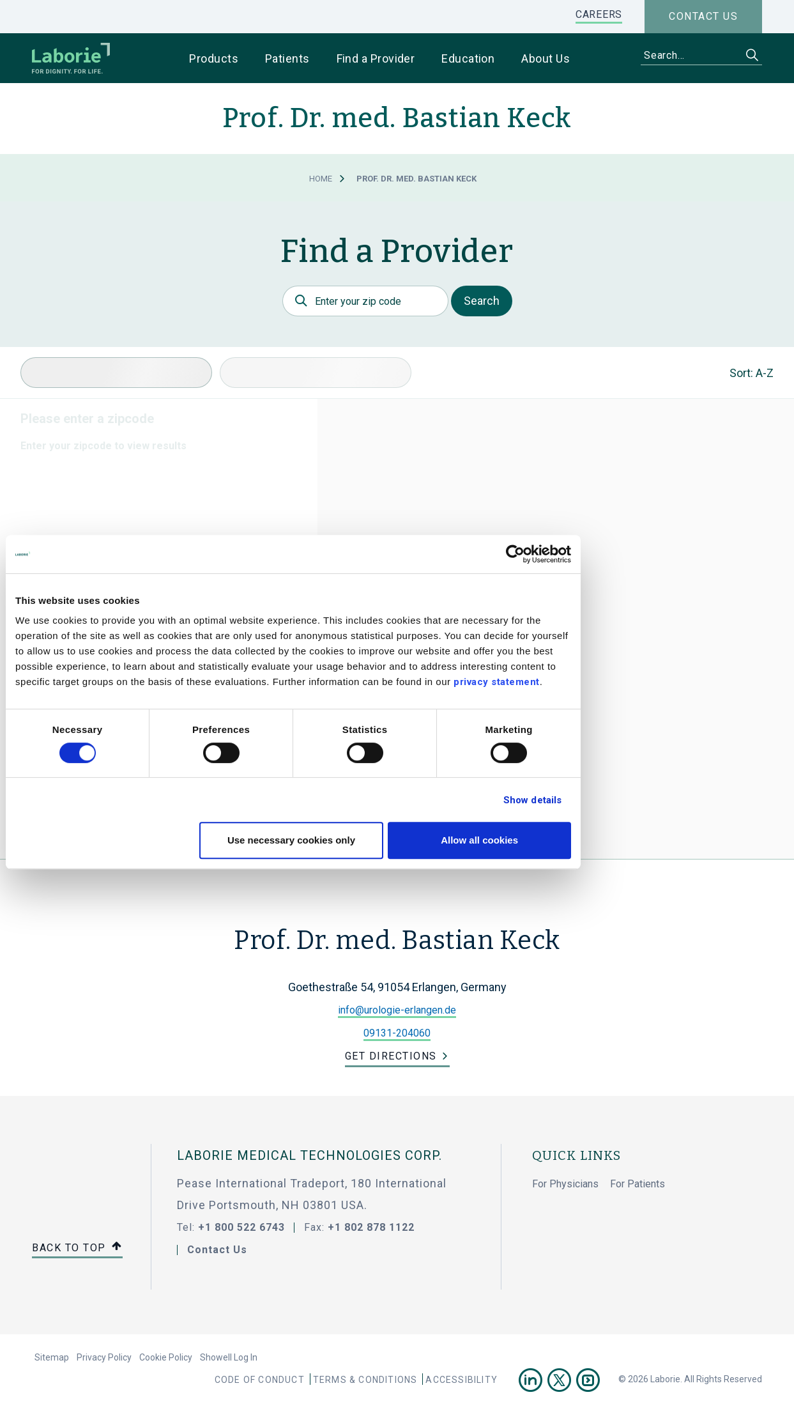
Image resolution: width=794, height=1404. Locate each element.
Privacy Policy (104, 1357)
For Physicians (565, 1184)
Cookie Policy (165, 1357)
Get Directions (391, 1056)
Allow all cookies (583, 840)
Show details (636, 800)
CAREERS (599, 14)
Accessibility (461, 1380)
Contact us (703, 16)
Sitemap (51, 1357)
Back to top (77, 1248)
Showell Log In (228, 1357)
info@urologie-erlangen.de (397, 1010)
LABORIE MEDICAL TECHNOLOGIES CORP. (309, 1155)
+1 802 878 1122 (371, 1227)
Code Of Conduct (260, 1380)
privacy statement (601, 682)
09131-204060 (397, 1033)
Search (482, 300)
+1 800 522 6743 (241, 1227)
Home (320, 178)
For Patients (637, 1184)
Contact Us (217, 1250)
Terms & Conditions (365, 1380)
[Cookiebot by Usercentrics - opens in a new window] (619, 554)
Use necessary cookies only (395, 840)
